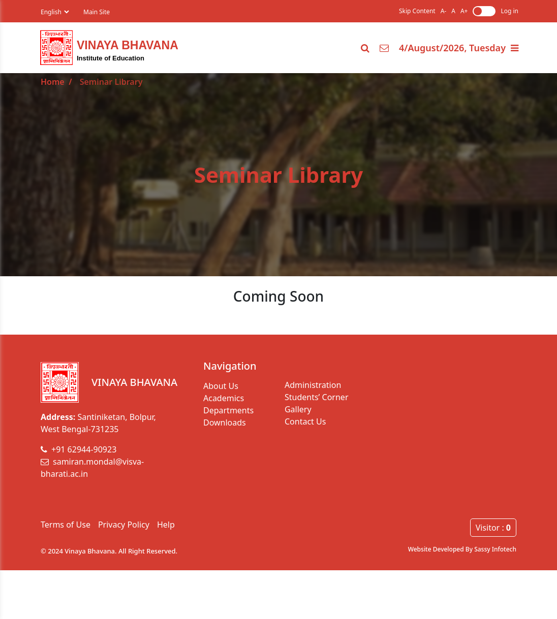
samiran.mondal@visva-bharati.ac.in (92, 467)
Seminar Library (111, 81)
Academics (223, 398)
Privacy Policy (123, 524)
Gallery (298, 409)
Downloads (224, 422)
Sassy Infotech (495, 549)
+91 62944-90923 (78, 449)
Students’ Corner (317, 397)
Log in (509, 11)
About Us (220, 386)
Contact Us (305, 421)
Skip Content (417, 11)
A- (444, 11)
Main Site (96, 12)
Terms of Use (65, 524)
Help (166, 524)
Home (53, 81)
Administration (313, 384)
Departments (228, 410)
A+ (464, 11)
